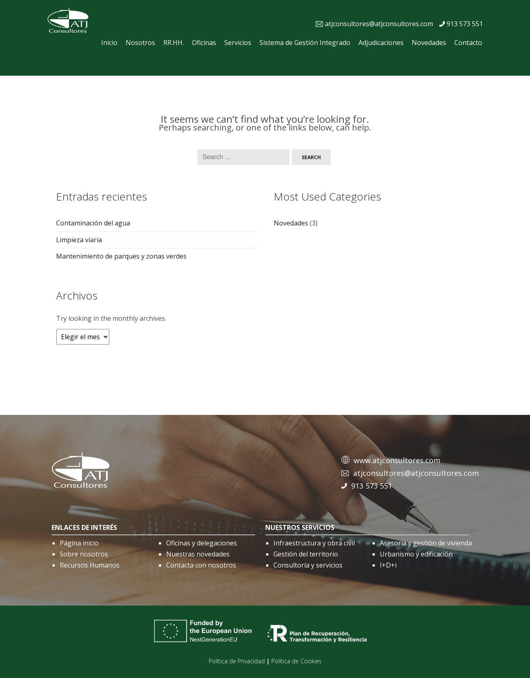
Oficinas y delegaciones (201, 542)
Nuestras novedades (198, 554)
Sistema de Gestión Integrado (304, 42)
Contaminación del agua (93, 223)
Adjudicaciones (381, 42)
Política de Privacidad (237, 661)
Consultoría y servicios (308, 565)
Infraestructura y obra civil (314, 542)
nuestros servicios (299, 527)
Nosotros (140, 42)
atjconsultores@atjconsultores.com (379, 23)
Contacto (468, 42)
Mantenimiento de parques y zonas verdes (121, 256)
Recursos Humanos (90, 565)
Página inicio (79, 542)
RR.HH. (173, 42)
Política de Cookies (296, 661)
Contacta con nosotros (201, 565)
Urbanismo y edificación (416, 554)
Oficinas (204, 42)
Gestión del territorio (305, 554)
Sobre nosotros (84, 554)
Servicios (237, 42)
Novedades (429, 42)
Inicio (109, 42)
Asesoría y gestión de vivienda (426, 542)
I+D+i (388, 565)
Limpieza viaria (79, 239)
